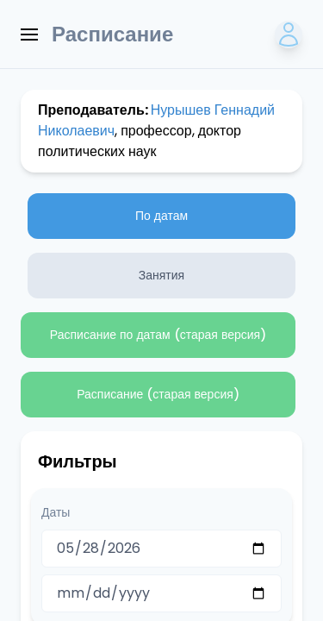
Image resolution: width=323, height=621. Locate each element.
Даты (55, 512)
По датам (161, 215)
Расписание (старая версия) (158, 394)
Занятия (161, 275)
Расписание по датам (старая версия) (158, 334)
